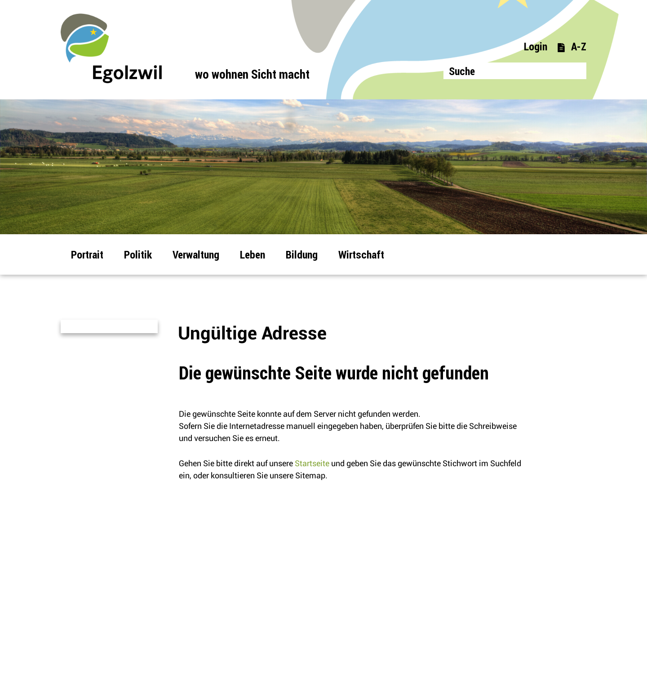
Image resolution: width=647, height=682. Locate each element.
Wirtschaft (361, 254)
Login (535, 46)
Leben (252, 254)
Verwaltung (196, 254)
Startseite (312, 463)
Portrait (87, 254)
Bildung (302, 254)
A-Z (571, 46)
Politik (138, 254)
